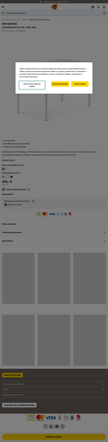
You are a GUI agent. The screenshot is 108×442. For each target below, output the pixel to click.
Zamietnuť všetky (60, 84)
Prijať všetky (79, 84)
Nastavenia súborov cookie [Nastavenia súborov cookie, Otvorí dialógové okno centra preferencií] (32, 85)
